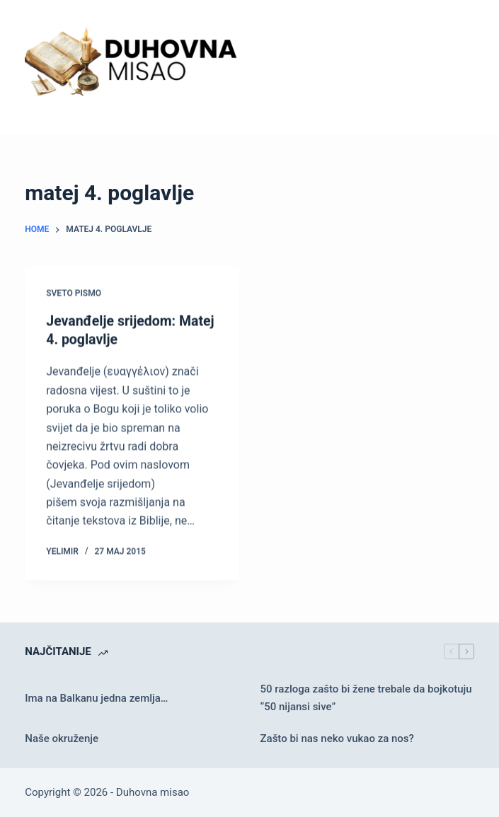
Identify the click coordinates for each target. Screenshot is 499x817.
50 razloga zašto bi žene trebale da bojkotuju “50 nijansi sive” (366, 697)
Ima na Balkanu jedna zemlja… (96, 697)
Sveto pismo (73, 294)
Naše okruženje (61, 737)
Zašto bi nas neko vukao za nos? (337, 737)
